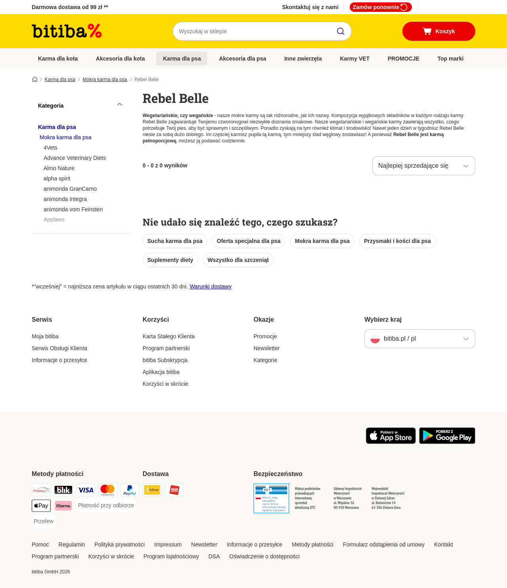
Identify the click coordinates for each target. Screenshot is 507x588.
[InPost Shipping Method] (152, 491)
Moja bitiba (45, 336)
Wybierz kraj (383, 319)
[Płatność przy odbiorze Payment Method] (106, 505)
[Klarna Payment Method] (63, 507)
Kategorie (265, 360)
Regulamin (72, 544)
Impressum (167, 544)
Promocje (265, 336)
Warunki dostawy (211, 286)
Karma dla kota (58, 58)
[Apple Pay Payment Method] (41, 507)
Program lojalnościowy (171, 556)
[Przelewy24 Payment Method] (41, 491)
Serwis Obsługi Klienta (59, 348)
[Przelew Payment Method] (43, 521)
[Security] (271, 500)
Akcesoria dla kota (120, 58)
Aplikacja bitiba (161, 372)
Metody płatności (313, 544)
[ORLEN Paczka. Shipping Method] (174, 491)
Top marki (450, 58)
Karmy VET (355, 58)
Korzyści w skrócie (165, 384)
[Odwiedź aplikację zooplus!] (391, 442)
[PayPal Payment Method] (129, 491)
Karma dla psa (182, 58)
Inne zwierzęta (303, 58)
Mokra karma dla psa (105, 79)
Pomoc (40, 544)
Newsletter (267, 348)
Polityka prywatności (120, 544)
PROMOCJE (403, 58)
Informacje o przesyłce (59, 360)
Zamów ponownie (381, 7)
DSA (214, 556)
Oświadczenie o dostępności (264, 556)
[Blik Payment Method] (63, 491)
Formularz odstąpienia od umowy (384, 544)
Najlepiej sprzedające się (413, 165)
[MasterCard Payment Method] (107, 491)
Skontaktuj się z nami (310, 7)
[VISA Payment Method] (85, 491)
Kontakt (443, 544)
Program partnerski (166, 348)
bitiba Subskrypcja (165, 360)
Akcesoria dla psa (242, 58)
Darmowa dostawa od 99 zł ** (70, 7)
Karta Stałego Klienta (169, 336)
